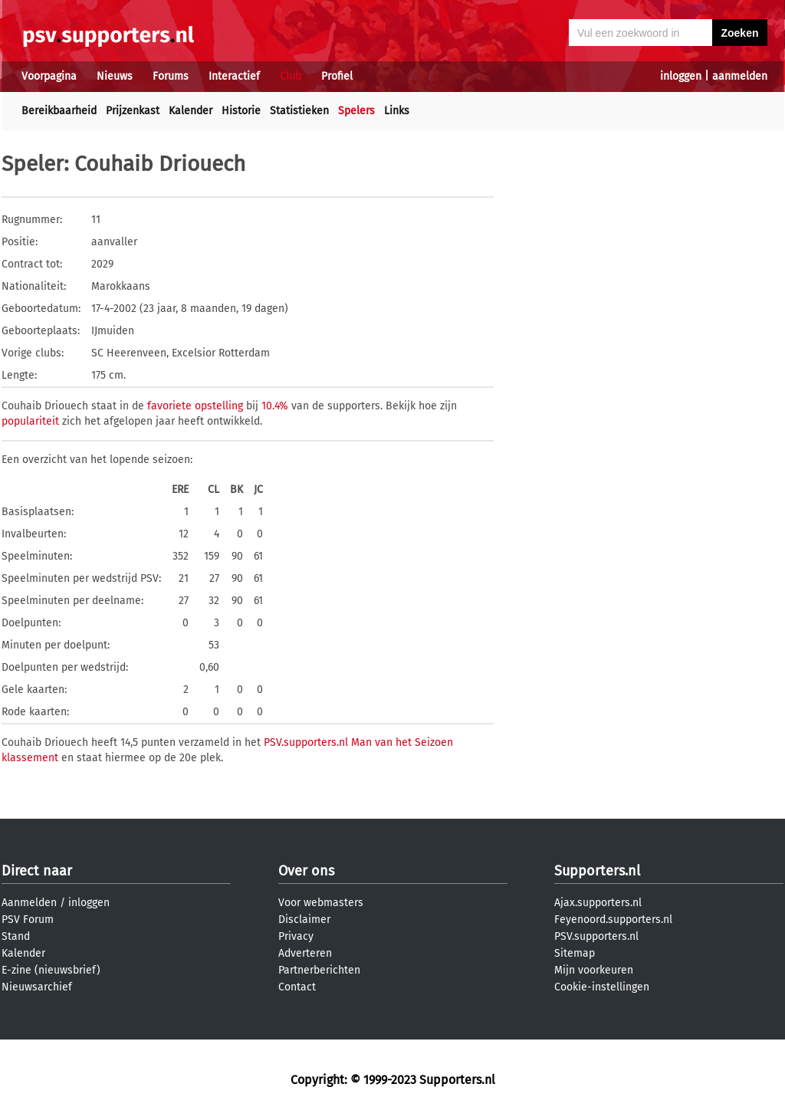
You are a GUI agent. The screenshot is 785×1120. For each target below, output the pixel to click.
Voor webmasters (320, 902)
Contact (297, 987)
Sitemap (574, 953)
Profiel (337, 76)
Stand (16, 936)
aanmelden (739, 76)
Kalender (190, 110)
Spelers (356, 110)
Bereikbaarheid (59, 110)
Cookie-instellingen (601, 987)
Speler (33, 163)
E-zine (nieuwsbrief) (51, 970)
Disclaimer (304, 919)
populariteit (30, 421)
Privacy (296, 936)
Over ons (306, 870)
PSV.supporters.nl (596, 936)
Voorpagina (49, 76)
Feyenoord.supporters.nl (613, 919)
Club (290, 76)
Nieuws (115, 76)
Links (396, 110)
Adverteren (305, 953)
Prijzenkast (132, 110)
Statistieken (299, 110)
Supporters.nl (597, 870)
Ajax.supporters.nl (598, 902)
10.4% (274, 405)
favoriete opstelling (195, 405)
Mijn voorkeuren (593, 970)
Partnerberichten (319, 970)
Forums (171, 76)
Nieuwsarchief (37, 987)
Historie (241, 110)
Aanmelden (29, 902)
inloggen (680, 76)
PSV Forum (28, 919)
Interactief (234, 76)
